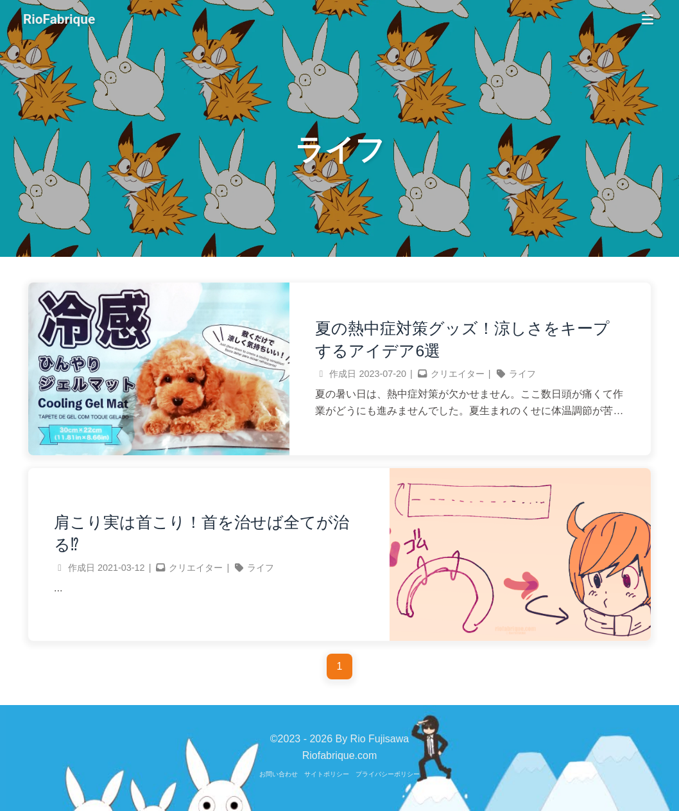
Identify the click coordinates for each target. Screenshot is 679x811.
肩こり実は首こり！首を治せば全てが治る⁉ (201, 534)
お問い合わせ (278, 774)
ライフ (522, 374)
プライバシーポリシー (388, 774)
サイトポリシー (326, 774)
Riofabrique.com (339, 755)
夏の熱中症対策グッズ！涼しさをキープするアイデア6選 (462, 340)
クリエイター (458, 374)
